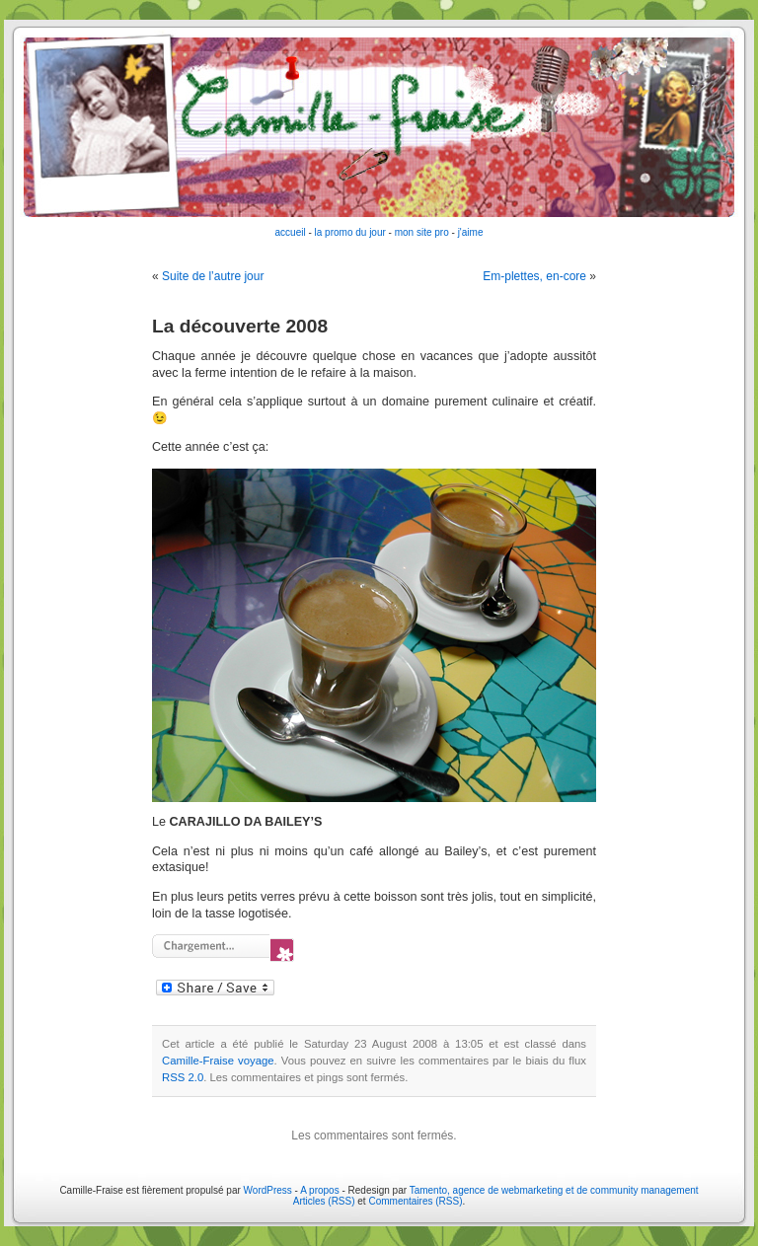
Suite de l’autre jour (213, 276)
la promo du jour (350, 232)
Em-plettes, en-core (534, 276)
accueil (290, 232)
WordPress (268, 1190)
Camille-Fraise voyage (218, 1060)
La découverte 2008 (240, 326)
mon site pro (422, 232)
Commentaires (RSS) (415, 1201)
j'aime (471, 232)
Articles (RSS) (324, 1201)
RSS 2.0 (182, 1077)
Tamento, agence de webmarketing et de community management (554, 1190)
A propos (320, 1190)
